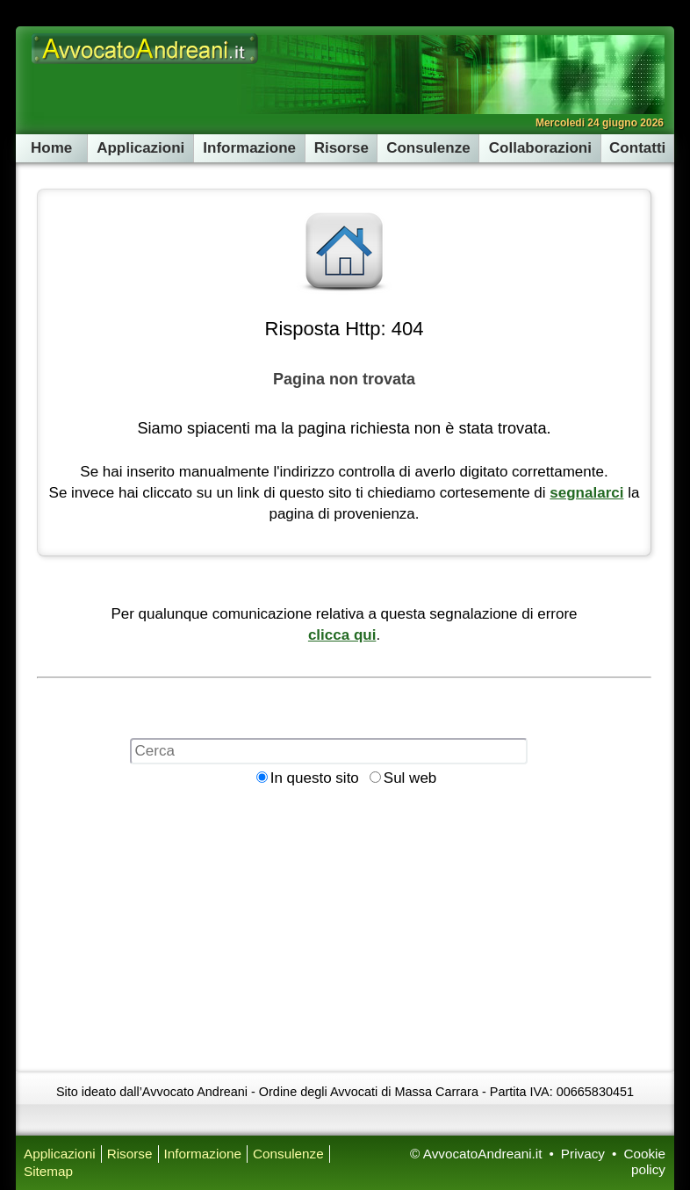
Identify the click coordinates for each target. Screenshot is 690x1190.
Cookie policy (644, 1161)
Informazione (249, 148)
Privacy (583, 1153)
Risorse (341, 148)
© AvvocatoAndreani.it (476, 1153)
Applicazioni (140, 148)
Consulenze (428, 148)
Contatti (637, 148)
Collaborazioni (540, 148)
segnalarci (586, 492)
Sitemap (48, 1171)
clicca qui (342, 635)
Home (51, 148)
